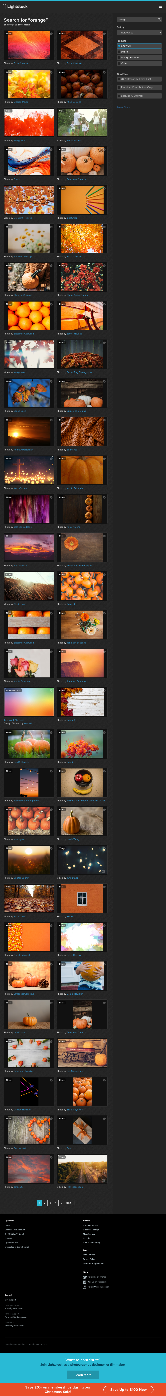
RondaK (71, 720)
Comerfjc (71, 604)
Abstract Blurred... (14, 720)
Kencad (28, 723)
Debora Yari (20, 1148)
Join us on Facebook (97, 1281)
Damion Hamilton (22, 1109)
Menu (160, 6)
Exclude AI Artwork (132, 96)
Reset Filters (123, 107)
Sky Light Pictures (23, 218)
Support (8, 1238)
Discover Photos (90, 1225)
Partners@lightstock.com (16, 1316)
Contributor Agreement (93, 1263)
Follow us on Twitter (97, 1276)
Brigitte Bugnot (21, 878)
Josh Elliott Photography (26, 800)
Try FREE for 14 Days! (14, 1233)
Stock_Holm (20, 604)
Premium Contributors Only (137, 87)
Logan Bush (20, 411)
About (7, 1225)
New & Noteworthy (91, 1242)
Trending (87, 1238)
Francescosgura (75, 1187)
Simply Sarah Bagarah (78, 295)
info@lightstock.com (14, 1308)
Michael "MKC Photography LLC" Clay (86, 800)
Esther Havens (74, 333)
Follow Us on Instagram (98, 1286)
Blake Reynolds (75, 1109)
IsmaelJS (18, 1187)
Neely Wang (73, 839)
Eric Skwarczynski (76, 1071)
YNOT (70, 916)
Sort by (120, 27)
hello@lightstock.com (14, 1325)
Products (121, 41)
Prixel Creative (21, 63)
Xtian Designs (74, 102)
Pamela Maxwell (22, 955)
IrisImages (19, 839)
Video (124, 63)
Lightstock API (11, 1242)
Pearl (69, 1148)
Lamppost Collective (24, 994)
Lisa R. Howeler (22, 762)
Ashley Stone (73, 527)
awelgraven (19, 140)
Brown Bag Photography (79, 372)
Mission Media (21, 102)
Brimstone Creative (76, 179)
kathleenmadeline (23, 527)
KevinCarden (20, 488)
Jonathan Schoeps (23, 256)
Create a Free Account (15, 1229)
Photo (124, 52)
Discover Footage (91, 1229)
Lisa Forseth (20, 1032)
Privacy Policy (89, 1259)
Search (159, 19)
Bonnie (70, 762)
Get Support (10, 1299)
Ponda (17, 179)
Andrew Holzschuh (23, 449)
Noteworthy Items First (136, 79)
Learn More (83, 1374)
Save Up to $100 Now (128, 1389)
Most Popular (89, 1233)
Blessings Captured (24, 333)
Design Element (130, 57)
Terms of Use (89, 1254)
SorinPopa (72, 449)
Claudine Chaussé (23, 295)
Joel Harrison (20, 565)
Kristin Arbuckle (75, 488)
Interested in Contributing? (17, 1246)
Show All (126, 46)
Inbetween (72, 218)
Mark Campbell (74, 140)
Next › (69, 1203)
